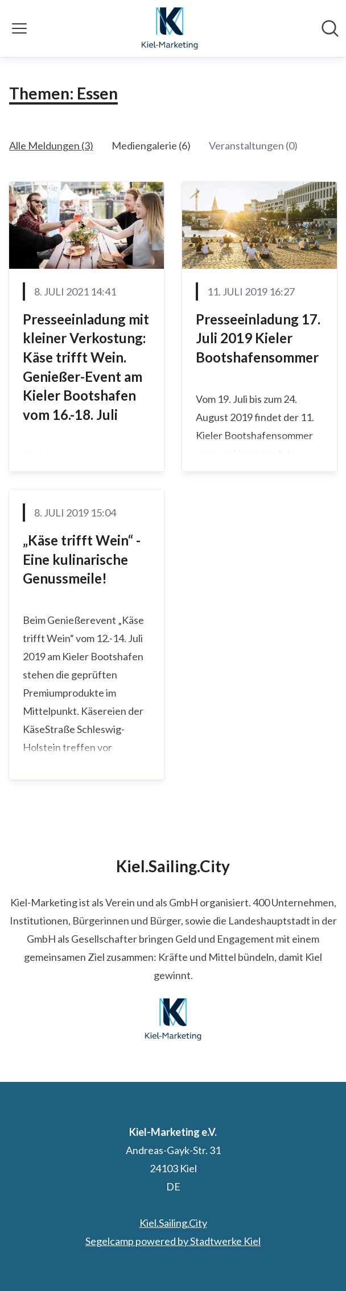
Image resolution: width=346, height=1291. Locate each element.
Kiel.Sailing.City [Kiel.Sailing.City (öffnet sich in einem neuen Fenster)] (173, 1223)
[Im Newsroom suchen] (330, 28)
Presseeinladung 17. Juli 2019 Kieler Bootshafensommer (258, 338)
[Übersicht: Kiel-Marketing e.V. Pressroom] (169, 28)
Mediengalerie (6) (151, 145)
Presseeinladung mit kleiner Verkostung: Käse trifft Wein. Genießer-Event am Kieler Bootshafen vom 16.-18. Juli (86, 367)
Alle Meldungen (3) (51, 145)
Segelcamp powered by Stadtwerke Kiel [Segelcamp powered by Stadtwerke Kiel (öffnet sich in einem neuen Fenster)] (173, 1241)
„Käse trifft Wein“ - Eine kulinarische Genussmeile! (82, 559)
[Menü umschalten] (19, 28)
